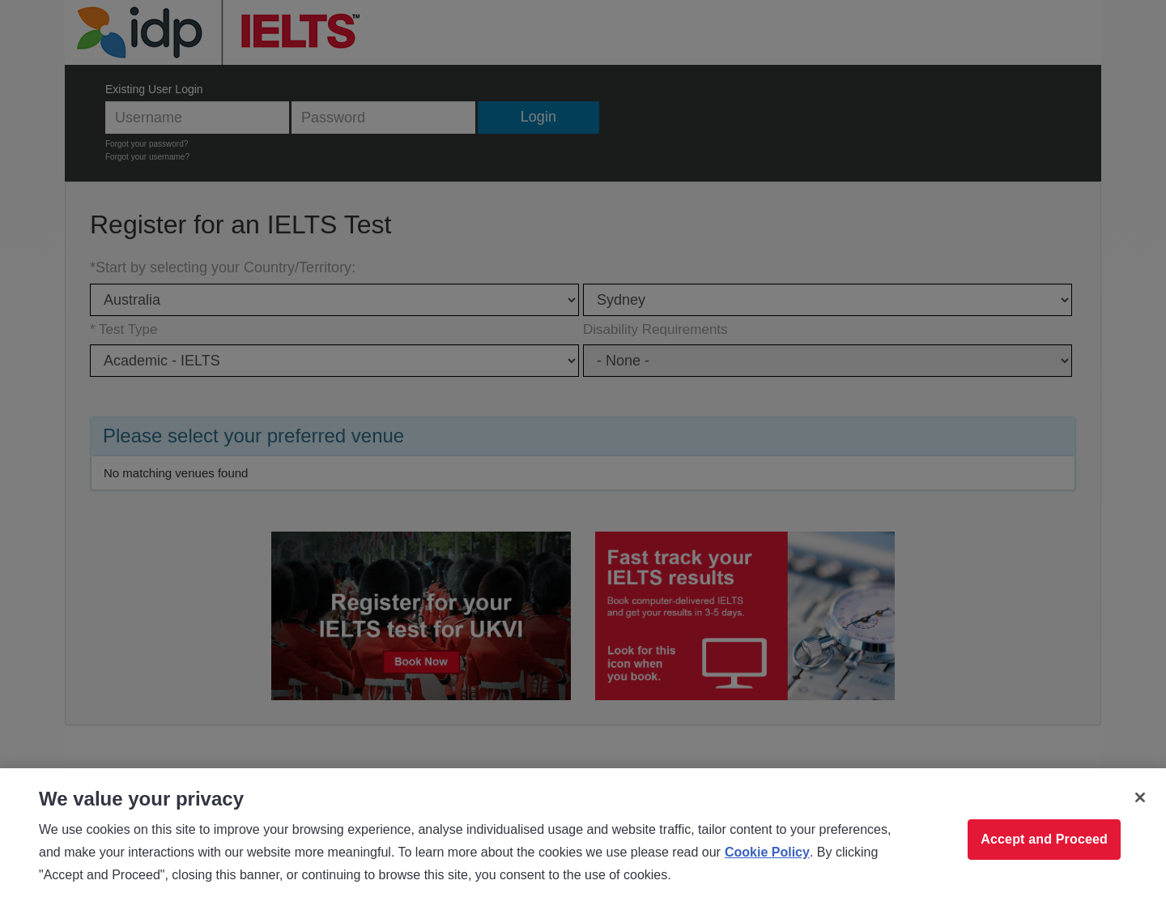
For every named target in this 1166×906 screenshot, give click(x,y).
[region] (583, 837)
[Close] (1140, 797)
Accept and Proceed (1044, 839)
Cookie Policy (767, 852)
